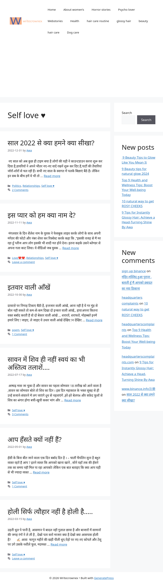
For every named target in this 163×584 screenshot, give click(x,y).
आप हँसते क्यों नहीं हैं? (35, 439)
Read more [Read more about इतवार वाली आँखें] (94, 320)
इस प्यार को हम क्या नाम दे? (41, 215)
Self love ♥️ (47, 186)
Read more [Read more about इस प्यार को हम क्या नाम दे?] (70, 248)
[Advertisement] (81, 70)
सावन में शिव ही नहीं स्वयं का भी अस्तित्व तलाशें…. (46, 363)
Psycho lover (126, 9)
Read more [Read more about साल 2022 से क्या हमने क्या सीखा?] (52, 176)
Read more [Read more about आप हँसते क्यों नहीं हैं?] (41, 472)
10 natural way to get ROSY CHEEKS (135, 309)
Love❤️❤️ (18, 258)
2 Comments (20, 190)
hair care (53, 32)
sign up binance (134, 271)
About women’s (73, 9)
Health (74, 21)
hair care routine (98, 21)
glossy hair (124, 21)
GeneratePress (104, 578)
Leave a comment (23, 262)
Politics (16, 186)
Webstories (55, 21)
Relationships (31, 186)
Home (52, 9)
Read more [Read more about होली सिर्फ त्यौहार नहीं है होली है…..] (59, 544)
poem (15, 330)
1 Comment (19, 334)
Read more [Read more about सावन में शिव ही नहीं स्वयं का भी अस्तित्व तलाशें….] (72, 400)
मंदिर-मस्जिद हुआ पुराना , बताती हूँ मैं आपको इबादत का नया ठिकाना (137, 283)
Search (127, 113)
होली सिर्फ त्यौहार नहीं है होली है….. (50, 511)
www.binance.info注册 (138, 389)
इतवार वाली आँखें (29, 287)
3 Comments (20, 414)
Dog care (73, 32)
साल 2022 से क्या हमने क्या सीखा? (51, 142)
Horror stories (101, 9)
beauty (143, 21)
